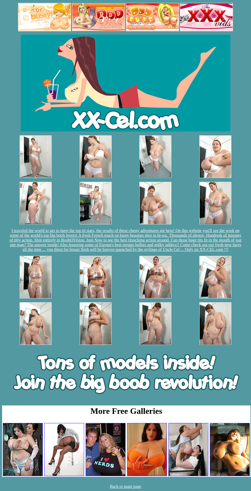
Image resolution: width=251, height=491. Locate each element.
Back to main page (125, 486)
